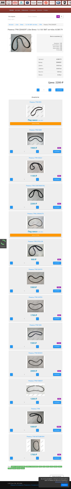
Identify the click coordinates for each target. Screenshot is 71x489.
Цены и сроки (35, 123)
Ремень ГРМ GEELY (35, 158)
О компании (33, 10)
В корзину (59, 89)
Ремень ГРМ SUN (35, 325)
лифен (9, 468)
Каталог (11, 24)
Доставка (17, 10)
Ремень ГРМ (35, 409)
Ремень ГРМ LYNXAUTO (35, 214)
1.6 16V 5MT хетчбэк (31, 24)
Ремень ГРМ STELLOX (35, 241)
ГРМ (40, 24)
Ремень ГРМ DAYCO (35, 269)
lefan (51, 466)
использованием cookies (61, 482)
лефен (22, 468)
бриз (44, 466)
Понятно (64, 485)
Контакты (39, 10)
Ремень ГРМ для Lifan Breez (18, 466)
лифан (55, 466)
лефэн (18, 468)
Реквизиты (27, 485)
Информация (25, 10)
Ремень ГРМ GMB (35, 130)
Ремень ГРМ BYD (35, 102)
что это (40, 120)
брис (47, 466)
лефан (14, 468)
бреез (40, 466)
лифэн (60, 466)
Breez (21, 24)
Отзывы (46, 10)
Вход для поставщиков (17, 485)
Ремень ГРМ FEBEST (35, 381)
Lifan (17, 24)
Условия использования (38, 485)
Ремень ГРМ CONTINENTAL (35, 186)
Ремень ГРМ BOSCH (35, 353)
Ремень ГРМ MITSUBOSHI (35, 436)
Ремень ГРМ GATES (35, 297)
